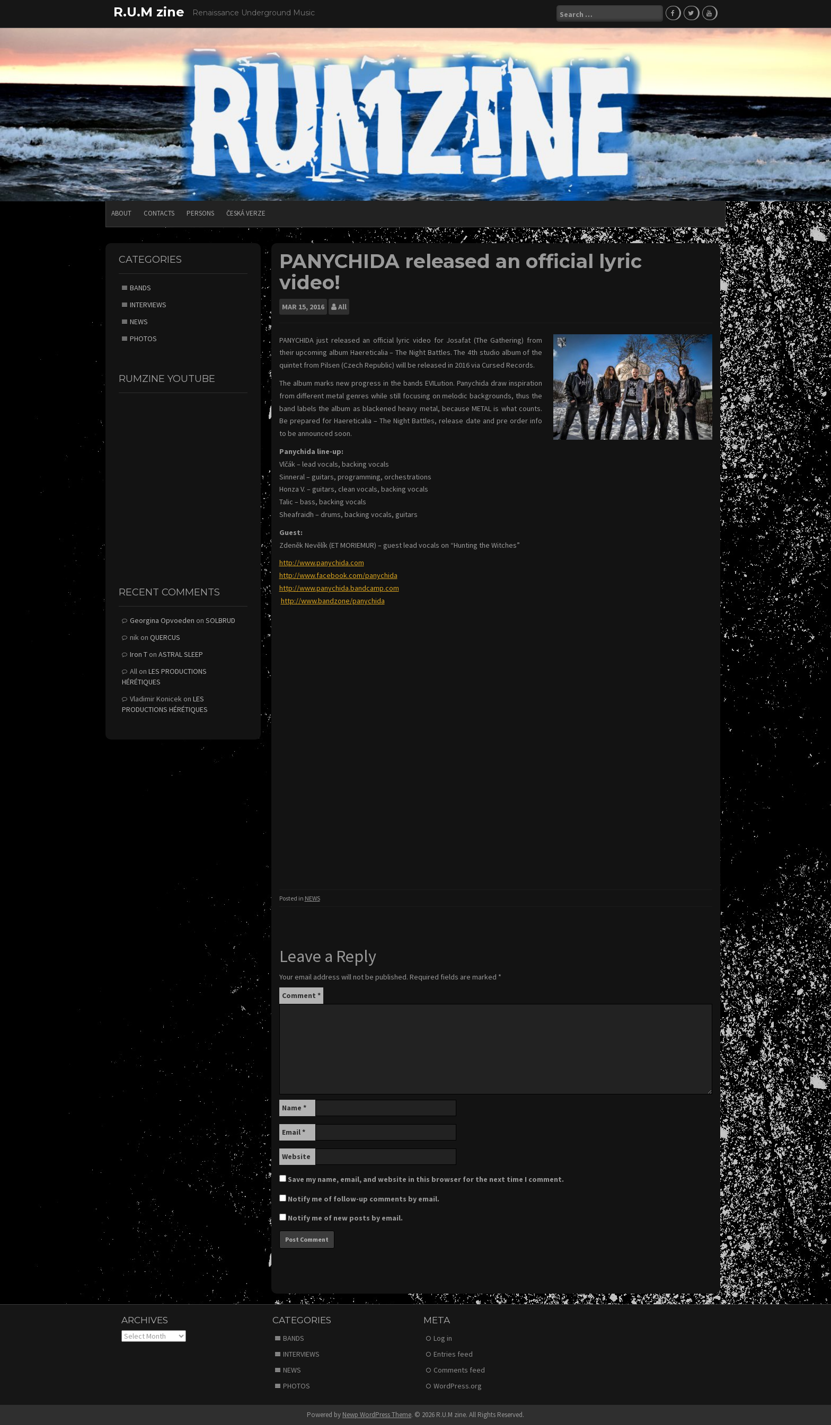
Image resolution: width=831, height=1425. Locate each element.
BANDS (140, 287)
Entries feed (453, 1353)
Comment (301, 994)
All (342, 305)
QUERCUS (165, 637)
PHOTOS (143, 338)
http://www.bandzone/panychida (333, 600)
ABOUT (121, 212)
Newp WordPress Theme (376, 1414)
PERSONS (200, 212)
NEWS (312, 898)
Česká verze (246, 212)
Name (294, 1106)
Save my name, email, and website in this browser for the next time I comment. (426, 1178)
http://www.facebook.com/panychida (338, 575)
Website (296, 1155)
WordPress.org (458, 1385)
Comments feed (459, 1369)
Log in (443, 1337)
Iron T (138, 653)
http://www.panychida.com (321, 562)
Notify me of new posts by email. (345, 1217)
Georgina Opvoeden (162, 620)
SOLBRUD (220, 620)
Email (293, 1131)
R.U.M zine (148, 12)
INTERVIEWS (148, 304)
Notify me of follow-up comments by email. (363, 1198)
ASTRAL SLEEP (180, 653)
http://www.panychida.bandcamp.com (339, 587)
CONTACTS (159, 212)
